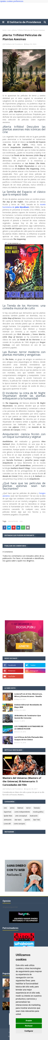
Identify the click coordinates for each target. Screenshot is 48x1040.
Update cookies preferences (11, 1)
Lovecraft (7, 824)
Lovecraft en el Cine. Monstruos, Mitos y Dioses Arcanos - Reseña (28, 695)
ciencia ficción (13, 521)
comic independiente (22, 812)
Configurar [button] (29, 1031)
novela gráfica (38, 812)
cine (9, 30)
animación (7, 820)
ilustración (34, 816)
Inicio (4, 30)
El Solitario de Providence (24, 22)
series (12, 808)
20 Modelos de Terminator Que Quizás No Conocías (27, 716)
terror (28, 808)
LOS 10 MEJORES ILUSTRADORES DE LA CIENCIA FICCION (28, 727)
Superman (7, 812)
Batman (20, 808)
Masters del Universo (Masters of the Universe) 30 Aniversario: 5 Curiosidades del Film (22, 781)
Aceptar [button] (29, 1021)
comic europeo (19, 824)
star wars (18, 820)
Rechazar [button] (29, 1026)
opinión (27, 820)
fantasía (37, 808)
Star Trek (36, 820)
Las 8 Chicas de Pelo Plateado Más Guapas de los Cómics (28, 738)
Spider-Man (8, 816)
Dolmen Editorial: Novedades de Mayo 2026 (28, 706)
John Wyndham (22, 207)
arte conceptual (21, 816)
